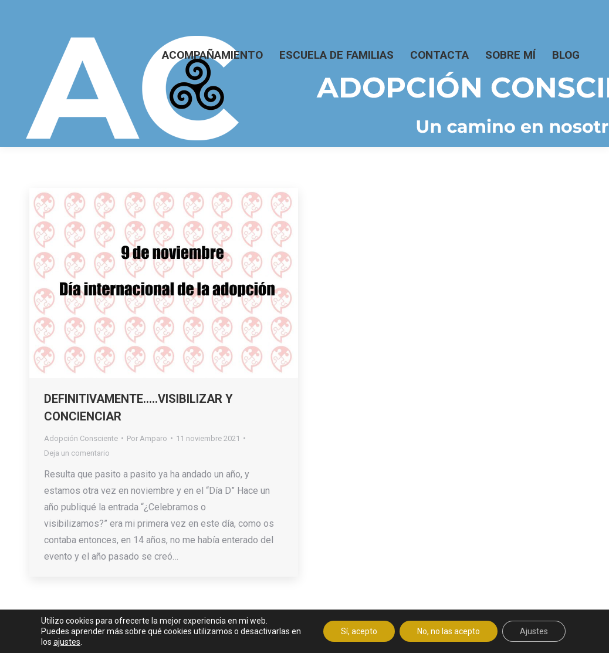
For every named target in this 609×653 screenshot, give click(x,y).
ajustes (66, 642)
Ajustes (534, 631)
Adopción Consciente (81, 438)
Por (147, 438)
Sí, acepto (359, 631)
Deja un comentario (77, 453)
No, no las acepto (448, 631)
